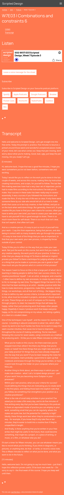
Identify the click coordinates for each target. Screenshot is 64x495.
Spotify (6, 94)
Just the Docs (15, 492)
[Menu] (60, 3)
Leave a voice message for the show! (19, 72)
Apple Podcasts (20, 94)
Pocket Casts (8, 100)
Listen (7, 29)
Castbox (49, 100)
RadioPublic (37, 100)
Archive (4, 10)
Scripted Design (12, 3)
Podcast (18, 10)
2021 (11, 10)
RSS (5, 107)
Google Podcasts (38, 94)
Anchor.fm (23, 100)
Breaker (53, 94)
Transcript (9, 32)
